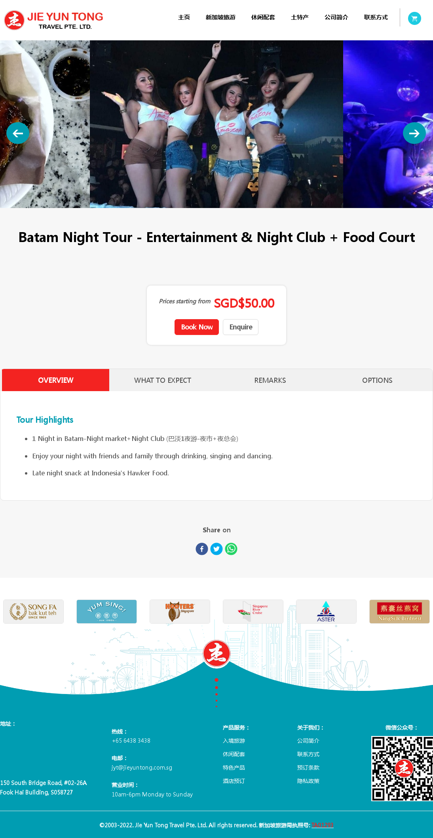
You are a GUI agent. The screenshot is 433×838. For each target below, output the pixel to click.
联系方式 (376, 17)
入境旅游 (234, 740)
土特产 (300, 17)
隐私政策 (308, 781)
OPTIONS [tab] (378, 380)
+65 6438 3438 (131, 740)
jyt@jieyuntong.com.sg (142, 767)
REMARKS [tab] (270, 380)
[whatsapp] (231, 550)
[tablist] (216, 380)
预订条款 (308, 767)
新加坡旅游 (220, 17)
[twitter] (216, 550)
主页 (184, 17)
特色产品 (234, 767)
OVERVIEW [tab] (54, 380)
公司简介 (336, 17)
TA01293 (322, 825)
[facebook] (202, 550)
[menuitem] (184, 17)
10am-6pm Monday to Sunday (152, 794)
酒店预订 (234, 781)
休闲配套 (263, 17)
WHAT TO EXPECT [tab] (162, 380)
